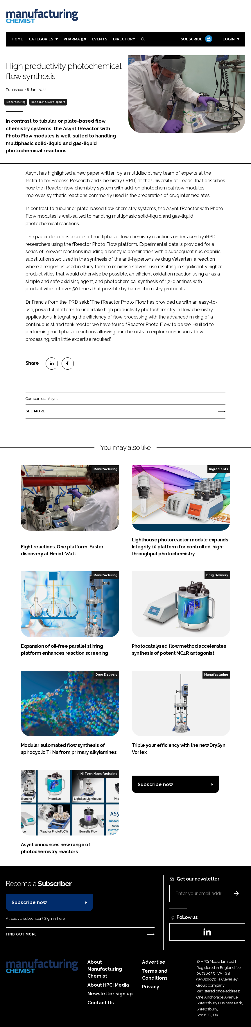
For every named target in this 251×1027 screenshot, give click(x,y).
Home (17, 39)
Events (99, 39)
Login (229, 39)
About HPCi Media (108, 985)
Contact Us (100, 1002)
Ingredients (218, 469)
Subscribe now (155, 784)
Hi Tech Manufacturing (98, 773)
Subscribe (196, 39)
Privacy (150, 987)
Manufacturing (15, 102)
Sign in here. (55, 918)
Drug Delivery (217, 575)
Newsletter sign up (110, 993)
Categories (41, 39)
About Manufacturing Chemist (104, 969)
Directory (124, 39)
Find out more (21, 934)
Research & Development (48, 102)
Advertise (153, 962)
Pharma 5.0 (75, 39)
